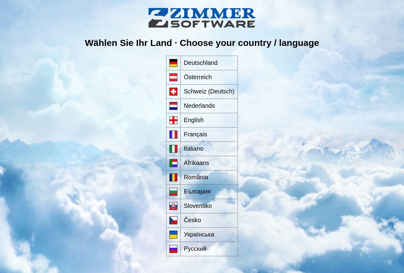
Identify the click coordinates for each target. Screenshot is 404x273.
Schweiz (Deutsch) (209, 91)
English (194, 120)
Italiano (194, 148)
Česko (192, 220)
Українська (199, 234)
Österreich (198, 77)
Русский (195, 248)
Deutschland (201, 62)
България (197, 191)
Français (195, 134)
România (196, 177)
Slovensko (198, 205)
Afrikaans (196, 162)
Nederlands (199, 105)
